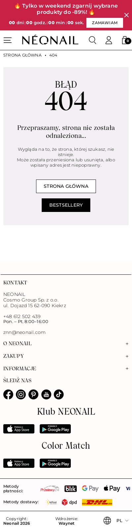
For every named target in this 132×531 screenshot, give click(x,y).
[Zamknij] (126, 15)
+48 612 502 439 (21, 316)
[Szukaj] (93, 40)
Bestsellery (66, 205)
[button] (125, 40)
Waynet (66, 523)
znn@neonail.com (24, 332)
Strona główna (22, 55)
